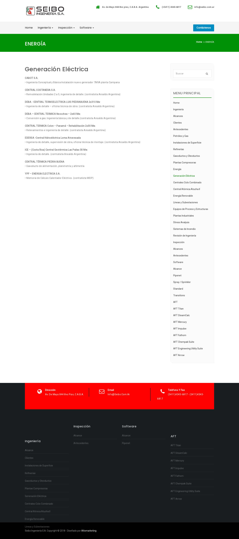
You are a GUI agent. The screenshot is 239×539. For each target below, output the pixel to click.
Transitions (179, 295)
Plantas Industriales (183, 215)
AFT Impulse (179, 328)
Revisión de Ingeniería (184, 235)
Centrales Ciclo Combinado (187, 182)
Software (87, 28)
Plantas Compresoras (184, 162)
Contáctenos (204, 27)
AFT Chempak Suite (183, 342)
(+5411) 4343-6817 (171, 7)
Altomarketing (88, 530)
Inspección (66, 28)
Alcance (177, 269)
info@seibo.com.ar (204, 7)
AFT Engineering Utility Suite (188, 348)
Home (29, 28)
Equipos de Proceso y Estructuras (190, 209)
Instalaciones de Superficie (187, 142)
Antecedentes (180, 129)
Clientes (177, 122)
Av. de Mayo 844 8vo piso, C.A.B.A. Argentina (125, 7)
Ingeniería (45, 28)
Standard (178, 288)
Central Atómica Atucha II (186, 189)
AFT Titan (178, 308)
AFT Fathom (179, 335)
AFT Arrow (179, 355)
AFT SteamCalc (181, 315)
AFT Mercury (180, 322)
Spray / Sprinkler (182, 282)
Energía (177, 169)
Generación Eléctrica (184, 176)
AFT (175, 302)
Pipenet (177, 275)
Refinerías (178, 149)
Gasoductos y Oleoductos (186, 156)
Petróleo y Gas (180, 136)
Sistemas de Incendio (184, 229)
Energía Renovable (183, 195)
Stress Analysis (181, 222)
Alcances (178, 116)
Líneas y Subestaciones (185, 202)
